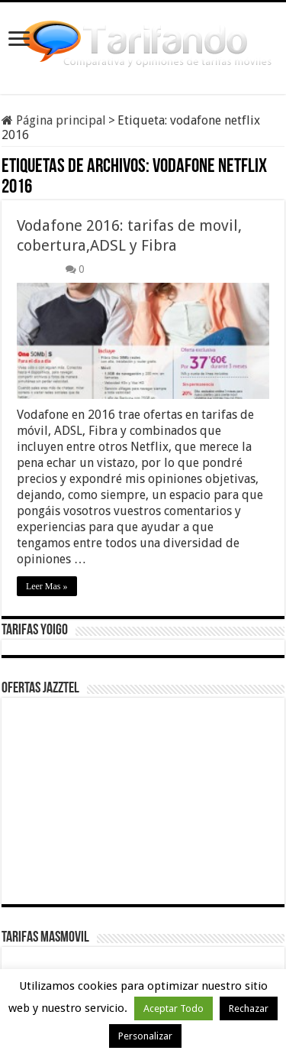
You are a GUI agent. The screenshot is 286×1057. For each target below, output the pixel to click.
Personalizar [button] (145, 1036)
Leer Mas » (47, 586)
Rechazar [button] (248, 1008)
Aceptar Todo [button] (173, 1008)
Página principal (54, 120)
